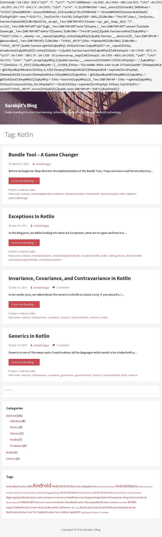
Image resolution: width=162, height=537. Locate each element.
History (15, 433)
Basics (14, 427)
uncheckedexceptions (50, 259)
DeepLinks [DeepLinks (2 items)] (116, 497)
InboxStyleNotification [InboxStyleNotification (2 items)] (97, 502)
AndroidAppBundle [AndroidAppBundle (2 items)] (85, 486)
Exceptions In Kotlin (31, 216)
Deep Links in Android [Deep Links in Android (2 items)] (135, 497)
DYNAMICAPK (92, 193)
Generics (65, 317)
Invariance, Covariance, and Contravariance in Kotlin (70, 278)
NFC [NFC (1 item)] (69, 508)
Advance (15, 421)
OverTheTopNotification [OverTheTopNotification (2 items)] (41, 512)
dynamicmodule (109, 193)
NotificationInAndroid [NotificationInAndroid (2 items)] (92, 507)
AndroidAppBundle (41, 193)
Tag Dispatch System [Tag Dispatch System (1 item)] (90, 512)
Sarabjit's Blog (21, 105)
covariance (53, 317)
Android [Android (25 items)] (41, 485)
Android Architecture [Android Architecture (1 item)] (106, 487)
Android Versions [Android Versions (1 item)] (134, 493)
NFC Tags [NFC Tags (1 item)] (75, 508)
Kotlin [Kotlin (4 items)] (132, 502)
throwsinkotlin (134, 255)
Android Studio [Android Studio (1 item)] (120, 493)
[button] (156, 9)
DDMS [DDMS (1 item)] (81, 498)
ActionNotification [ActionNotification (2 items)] (16, 486)
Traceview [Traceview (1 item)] (104, 512)
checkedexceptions (41, 255)
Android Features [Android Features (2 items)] (69, 492)
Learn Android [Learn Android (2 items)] (39, 507)
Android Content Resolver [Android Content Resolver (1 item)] (25, 493)
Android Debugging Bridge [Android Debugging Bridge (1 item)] (48, 493)
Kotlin (32, 189)
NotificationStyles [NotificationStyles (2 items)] (16, 512)
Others (10, 458)
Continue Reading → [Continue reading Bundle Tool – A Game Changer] (24, 181)
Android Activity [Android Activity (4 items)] (63, 486)
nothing (113, 255)
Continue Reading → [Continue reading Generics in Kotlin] (24, 362)
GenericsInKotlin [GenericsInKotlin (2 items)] (54, 502)
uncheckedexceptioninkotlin (23, 259)
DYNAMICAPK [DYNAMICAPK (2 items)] (26, 502)
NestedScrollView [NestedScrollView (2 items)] (57, 507)
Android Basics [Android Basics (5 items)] (126, 486)
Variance (133, 375)
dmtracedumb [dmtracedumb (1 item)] (12, 503)
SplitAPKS (131, 193)
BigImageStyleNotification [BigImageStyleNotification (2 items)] (21, 497)
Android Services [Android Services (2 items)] (103, 492)
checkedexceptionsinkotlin (66, 255)
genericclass (67, 375)
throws (121, 255)
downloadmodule (74, 193)
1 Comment (62, 287)
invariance (95, 317)
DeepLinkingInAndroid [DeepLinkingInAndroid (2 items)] (97, 497)
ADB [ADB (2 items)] (29, 486)
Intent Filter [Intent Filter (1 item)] (122, 503)
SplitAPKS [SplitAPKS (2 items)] (75, 512)
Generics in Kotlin (29, 336)
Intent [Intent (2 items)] (113, 502)
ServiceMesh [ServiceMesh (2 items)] (62, 512)
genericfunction (83, 375)
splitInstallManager (18, 198)
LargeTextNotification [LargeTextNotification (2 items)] (18, 507)
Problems (16, 446)
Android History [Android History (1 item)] (87, 493)
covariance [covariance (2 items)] (60, 497)
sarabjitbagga (43, 163)
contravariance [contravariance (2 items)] (45, 497)
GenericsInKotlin (79, 317)
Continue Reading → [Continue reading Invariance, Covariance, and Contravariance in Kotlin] (24, 304)
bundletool (58, 193)
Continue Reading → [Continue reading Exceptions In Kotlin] (24, 243)
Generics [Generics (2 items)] (40, 502)
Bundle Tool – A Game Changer (43, 154)
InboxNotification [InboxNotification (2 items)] (74, 502)
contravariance (39, 317)
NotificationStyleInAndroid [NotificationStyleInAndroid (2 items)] (120, 507)
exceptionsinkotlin (90, 255)
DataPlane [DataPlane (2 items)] (72, 497)
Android (24, 189)
